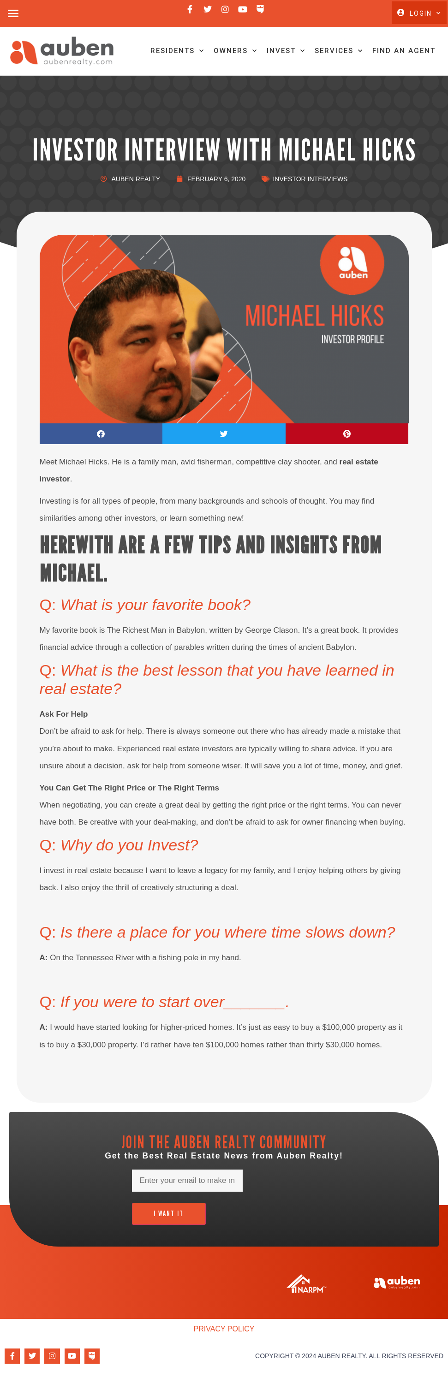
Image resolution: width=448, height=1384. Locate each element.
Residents (176, 52)
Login (426, 13)
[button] (13, 13)
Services (337, 52)
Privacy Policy (224, 1331)
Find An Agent (402, 52)
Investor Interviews (310, 181)
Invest (284, 52)
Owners (234, 52)
